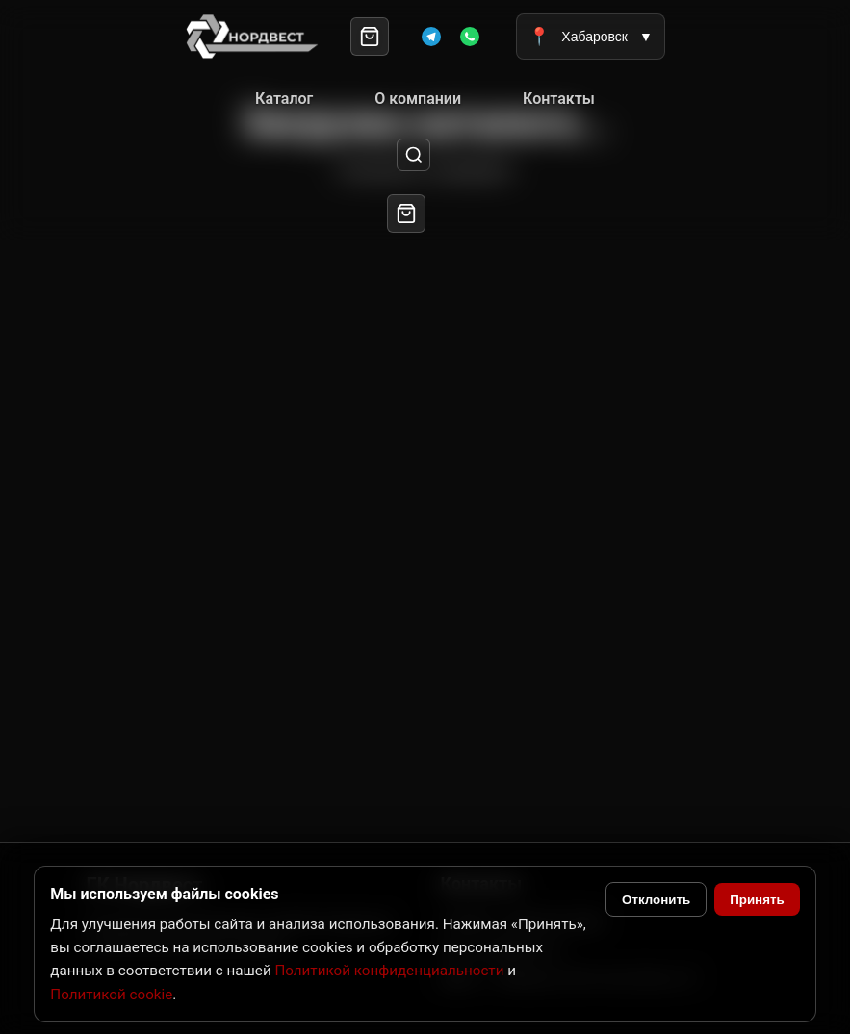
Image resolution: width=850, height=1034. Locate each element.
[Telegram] (431, 36)
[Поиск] (413, 155)
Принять (757, 900)
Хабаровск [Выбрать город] (590, 36)
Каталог (284, 98)
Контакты (559, 98)
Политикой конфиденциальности (388, 970)
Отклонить (656, 900)
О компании (417, 98)
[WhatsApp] (469, 36)
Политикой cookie (111, 994)
